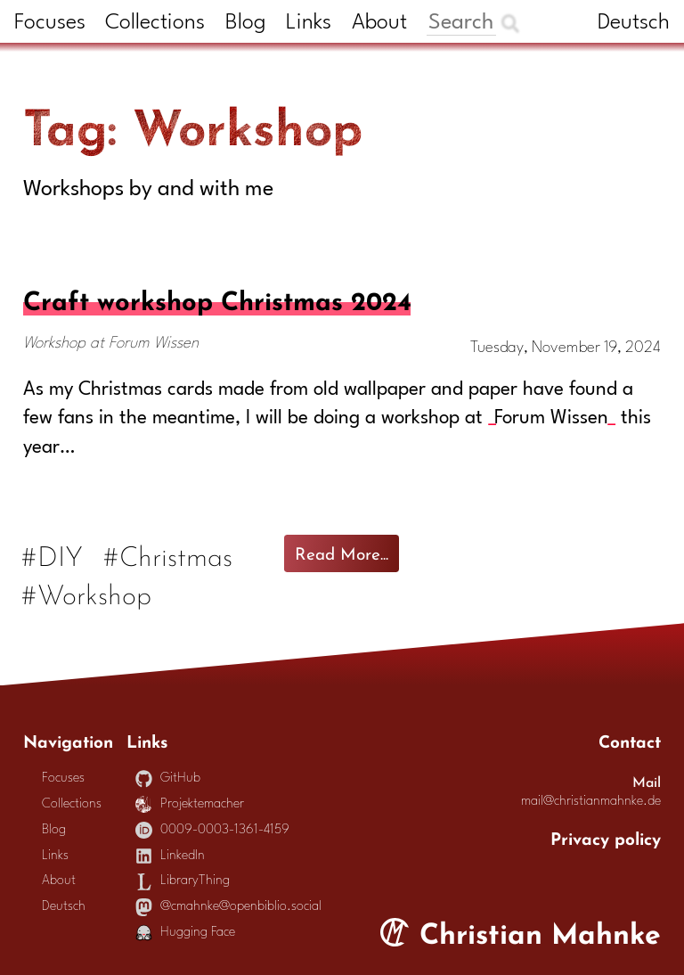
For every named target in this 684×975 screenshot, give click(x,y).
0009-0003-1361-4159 (212, 830)
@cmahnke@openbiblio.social (228, 907)
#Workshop (87, 592)
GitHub (168, 778)
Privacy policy (605, 836)
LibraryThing (183, 881)
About (379, 23)
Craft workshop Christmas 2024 (217, 297)
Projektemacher (190, 804)
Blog (245, 23)
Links (308, 23)
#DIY (53, 554)
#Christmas (168, 554)
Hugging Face (185, 932)
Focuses (50, 23)
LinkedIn (170, 856)
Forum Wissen (551, 418)
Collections (155, 23)
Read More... (341, 551)
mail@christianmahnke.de (591, 801)
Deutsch (634, 23)
